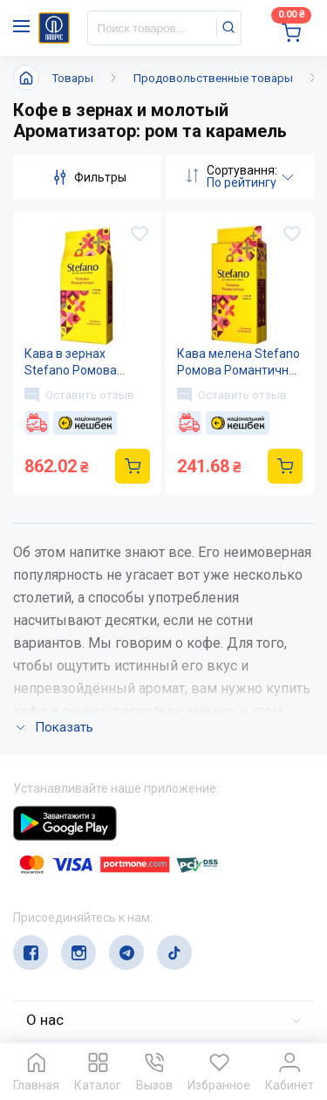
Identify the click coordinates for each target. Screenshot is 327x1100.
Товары (72, 78)
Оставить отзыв (79, 394)
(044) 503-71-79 (93, 891)
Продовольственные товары (213, 78)
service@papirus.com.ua (97, 926)
